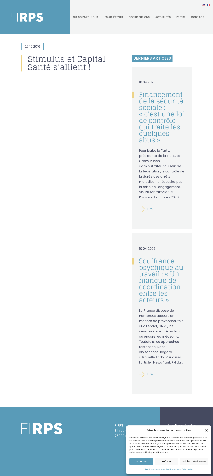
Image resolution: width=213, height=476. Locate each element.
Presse (180, 17)
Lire (150, 209)
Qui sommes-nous (85, 17)
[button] (206, 430)
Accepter (141, 461)
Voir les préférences (194, 461)
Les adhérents (113, 17)
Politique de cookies (155, 469)
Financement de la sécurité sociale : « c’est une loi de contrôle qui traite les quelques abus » (161, 117)
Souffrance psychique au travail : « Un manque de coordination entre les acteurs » (161, 280)
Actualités (163, 17)
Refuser (166, 461)
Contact (197, 17)
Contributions (139, 17)
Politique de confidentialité (179, 469)
